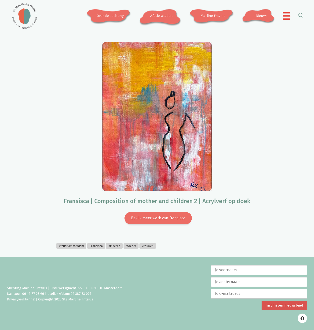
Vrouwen (147, 246)
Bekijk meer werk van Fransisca (158, 218)
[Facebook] (302, 318)
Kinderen (114, 246)
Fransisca (96, 246)
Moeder (131, 246)
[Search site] (300, 16)
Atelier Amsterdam (71, 246)
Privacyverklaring (21, 299)
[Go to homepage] (25, 16)
